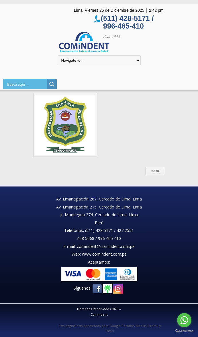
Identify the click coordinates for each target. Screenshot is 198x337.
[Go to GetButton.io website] (184, 331)
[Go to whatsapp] (184, 320)
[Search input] (26, 84)
